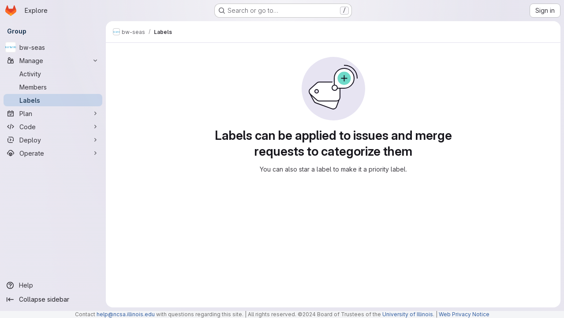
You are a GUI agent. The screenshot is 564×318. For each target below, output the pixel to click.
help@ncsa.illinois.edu (126, 314)
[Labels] (53, 100)
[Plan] (53, 113)
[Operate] (53, 153)
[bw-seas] (53, 47)
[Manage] (53, 60)
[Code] (53, 126)
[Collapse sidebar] (53, 299)
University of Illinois (407, 314)
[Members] (53, 87)
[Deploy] (53, 140)
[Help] (53, 285)
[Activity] (53, 73)
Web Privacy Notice (464, 314)
